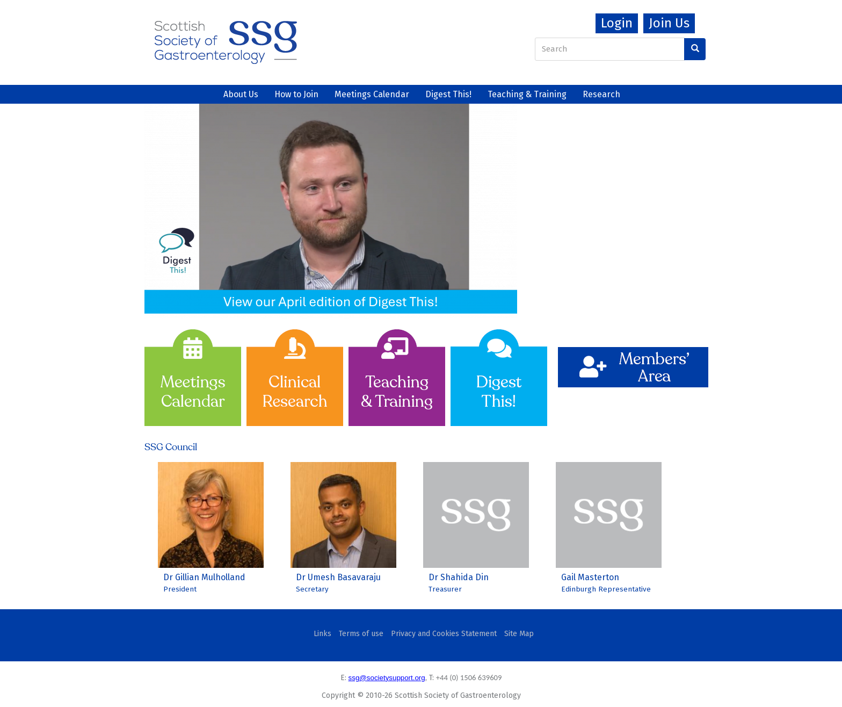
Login (617, 23)
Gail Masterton (590, 577)
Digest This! (448, 94)
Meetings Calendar (372, 94)
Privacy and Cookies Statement (444, 634)
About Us (240, 94)
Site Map (519, 634)
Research (601, 94)
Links (322, 634)
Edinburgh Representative (606, 589)
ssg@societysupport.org (387, 678)
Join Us (669, 23)
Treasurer (445, 589)
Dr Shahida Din (459, 577)
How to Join (296, 94)
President (180, 589)
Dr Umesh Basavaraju (338, 577)
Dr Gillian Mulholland (204, 577)
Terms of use (361, 634)
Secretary (312, 589)
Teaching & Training (527, 94)
